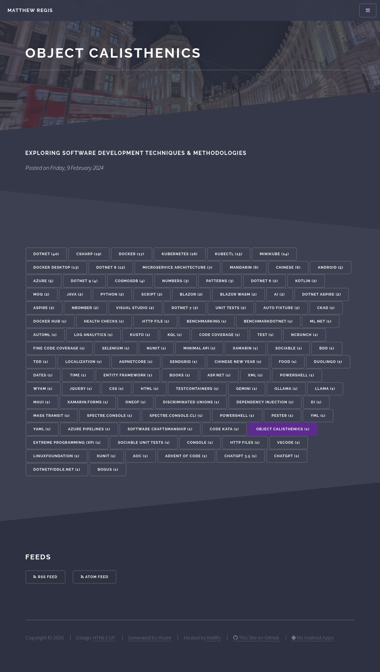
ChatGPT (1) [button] (286, 456)
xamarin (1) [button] (245, 348)
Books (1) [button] (180, 375)
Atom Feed (95, 577)
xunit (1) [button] (106, 456)
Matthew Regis (30, 10)
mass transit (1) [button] (51, 415)
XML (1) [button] (255, 375)
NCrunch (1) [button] (304, 335)
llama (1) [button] (325, 389)
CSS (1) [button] (116, 389)
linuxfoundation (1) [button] (56, 456)
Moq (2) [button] (41, 294)
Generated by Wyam (149, 637)
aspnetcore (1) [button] (135, 362)
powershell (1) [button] (237, 415)
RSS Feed (45, 577)
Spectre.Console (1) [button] (109, 415)
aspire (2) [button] (43, 308)
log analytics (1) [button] (93, 335)
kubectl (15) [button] (228, 254)
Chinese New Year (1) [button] (238, 362)
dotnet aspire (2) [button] (321, 294)
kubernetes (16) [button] (180, 254)
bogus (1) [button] (108, 469)
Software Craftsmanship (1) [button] (160, 429)
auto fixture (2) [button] (282, 308)
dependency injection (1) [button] (265, 402)
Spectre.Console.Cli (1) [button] (176, 415)
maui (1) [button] (41, 402)
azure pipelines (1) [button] (89, 429)
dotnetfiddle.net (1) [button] (56, 469)
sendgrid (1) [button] (183, 362)
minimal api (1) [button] (199, 348)
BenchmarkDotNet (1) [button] (268, 321)
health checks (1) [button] (104, 321)
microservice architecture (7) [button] (178, 267)
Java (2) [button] (75, 294)
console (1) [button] (200, 442)
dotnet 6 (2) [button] (264, 281)
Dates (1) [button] (43, 375)
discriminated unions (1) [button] (191, 402)
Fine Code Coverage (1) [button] (59, 348)
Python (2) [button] (112, 294)
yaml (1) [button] (42, 429)
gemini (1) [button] (246, 389)
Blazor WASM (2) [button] (238, 294)
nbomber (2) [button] (85, 308)
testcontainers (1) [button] (197, 389)
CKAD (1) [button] (326, 308)
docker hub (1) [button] (50, 321)
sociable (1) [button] (289, 348)
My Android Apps (313, 637)
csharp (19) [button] (88, 254)
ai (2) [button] (279, 294)
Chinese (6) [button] (288, 267)
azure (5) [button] (43, 281)
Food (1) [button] (288, 362)
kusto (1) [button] (140, 335)
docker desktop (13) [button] (56, 267)
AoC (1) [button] (140, 456)
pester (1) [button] (282, 415)
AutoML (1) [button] (45, 335)
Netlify (214, 637)
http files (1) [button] (245, 442)
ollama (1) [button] (286, 389)
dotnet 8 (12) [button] (110, 267)
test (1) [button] (265, 335)
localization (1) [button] (84, 362)
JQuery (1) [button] (81, 389)
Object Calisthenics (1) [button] (282, 429)
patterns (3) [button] (220, 281)
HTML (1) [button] (149, 389)
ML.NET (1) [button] (320, 321)
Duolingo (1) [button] (328, 362)
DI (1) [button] (316, 402)
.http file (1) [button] (155, 321)
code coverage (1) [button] (219, 335)
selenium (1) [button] (116, 348)
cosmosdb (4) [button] (130, 281)
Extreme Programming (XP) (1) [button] (67, 442)
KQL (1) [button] (175, 335)
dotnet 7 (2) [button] (184, 308)
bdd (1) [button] (326, 348)
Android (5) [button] (330, 267)
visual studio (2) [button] (135, 308)
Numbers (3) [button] (175, 281)
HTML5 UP (104, 637)
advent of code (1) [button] (186, 456)
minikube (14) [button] (274, 254)
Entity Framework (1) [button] (128, 375)
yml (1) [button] (318, 415)
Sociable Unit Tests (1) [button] (144, 442)
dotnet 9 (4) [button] (84, 281)
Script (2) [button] (152, 294)
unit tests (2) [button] (231, 308)
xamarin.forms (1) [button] (87, 402)
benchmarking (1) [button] (207, 321)
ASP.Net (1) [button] (219, 375)
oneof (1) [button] (135, 402)
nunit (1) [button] (156, 348)
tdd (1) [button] (40, 362)
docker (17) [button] (131, 254)
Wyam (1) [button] (42, 389)
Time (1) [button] (78, 375)
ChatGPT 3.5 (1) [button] (241, 456)
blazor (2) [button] (191, 294)
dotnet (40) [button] (46, 254)
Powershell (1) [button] (297, 375)
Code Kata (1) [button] (224, 429)
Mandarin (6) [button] (244, 267)
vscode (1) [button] (288, 442)
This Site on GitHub (256, 637)
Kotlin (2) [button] (306, 281)
